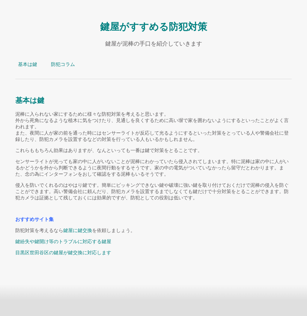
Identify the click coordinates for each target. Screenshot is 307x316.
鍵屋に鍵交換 (77, 230)
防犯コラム (63, 64)
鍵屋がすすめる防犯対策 (153, 26)
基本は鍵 (27, 64)
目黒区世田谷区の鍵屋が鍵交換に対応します (63, 252)
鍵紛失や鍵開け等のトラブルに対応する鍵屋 (63, 241)
